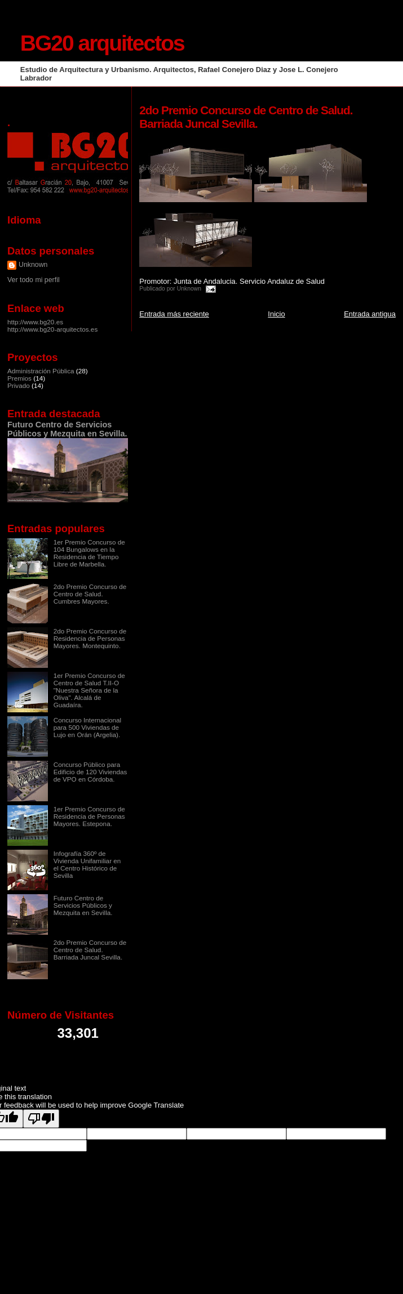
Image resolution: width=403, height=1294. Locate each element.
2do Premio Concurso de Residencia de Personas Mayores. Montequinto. (90, 638)
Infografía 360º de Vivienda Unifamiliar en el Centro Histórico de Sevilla (87, 864)
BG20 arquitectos (102, 43)
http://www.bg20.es (35, 321)
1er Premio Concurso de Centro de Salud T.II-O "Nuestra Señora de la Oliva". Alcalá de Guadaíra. (89, 690)
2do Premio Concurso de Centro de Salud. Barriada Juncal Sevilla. (90, 950)
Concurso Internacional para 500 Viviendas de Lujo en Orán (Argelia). (88, 727)
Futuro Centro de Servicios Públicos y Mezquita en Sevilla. (67, 429)
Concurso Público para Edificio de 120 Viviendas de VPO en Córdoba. (90, 772)
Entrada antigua (370, 314)
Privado (18, 385)
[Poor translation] (41, 1118)
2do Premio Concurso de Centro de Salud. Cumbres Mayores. (90, 594)
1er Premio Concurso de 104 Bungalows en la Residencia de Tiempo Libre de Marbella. (89, 553)
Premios (19, 378)
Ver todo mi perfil (33, 280)
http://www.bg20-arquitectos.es (52, 329)
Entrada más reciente (174, 314)
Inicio (276, 314)
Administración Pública (40, 370)
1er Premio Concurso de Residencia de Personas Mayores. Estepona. (89, 816)
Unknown (33, 265)
